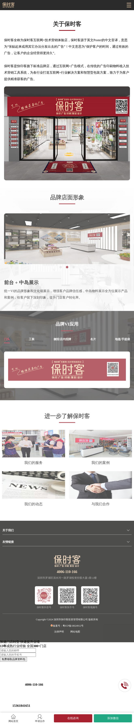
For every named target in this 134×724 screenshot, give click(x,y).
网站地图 (75, 636)
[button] (60, 271)
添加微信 (113, 718)
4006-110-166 (67, 576)
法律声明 (59, 636)
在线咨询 (73, 718)
